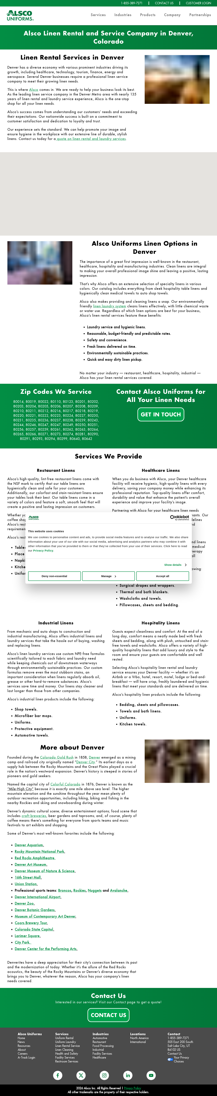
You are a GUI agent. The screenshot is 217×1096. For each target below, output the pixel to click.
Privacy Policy (43, 550)
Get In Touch (161, 414)
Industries (123, 15)
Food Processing (103, 1046)
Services (98, 15)
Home (21, 1038)
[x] (81, 1075)
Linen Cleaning (64, 1050)
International (138, 1042)
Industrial (98, 1050)
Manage (108, 576)
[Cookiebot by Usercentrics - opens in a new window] (173, 518)
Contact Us (108, 1015)
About (22, 1050)
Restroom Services (66, 1061)
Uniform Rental (64, 1038)
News (21, 1042)
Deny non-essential (54, 576)
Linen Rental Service (67, 1046)
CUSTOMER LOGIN (198, 3)
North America (139, 1038)
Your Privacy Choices (181, 1059)
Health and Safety (66, 1053)
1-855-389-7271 (132, 3)
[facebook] (57, 1075)
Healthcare (99, 1057)
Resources (24, 1046)
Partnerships (200, 15)
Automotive (100, 1038)
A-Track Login (26, 1057)
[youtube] (151, 1075)
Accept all (162, 576)
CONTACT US (164, 3)
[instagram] (104, 1075)
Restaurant (99, 1042)
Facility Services (65, 1057)
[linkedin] (127, 1075)
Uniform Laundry (65, 1042)
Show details (172, 564)
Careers (23, 1053)
